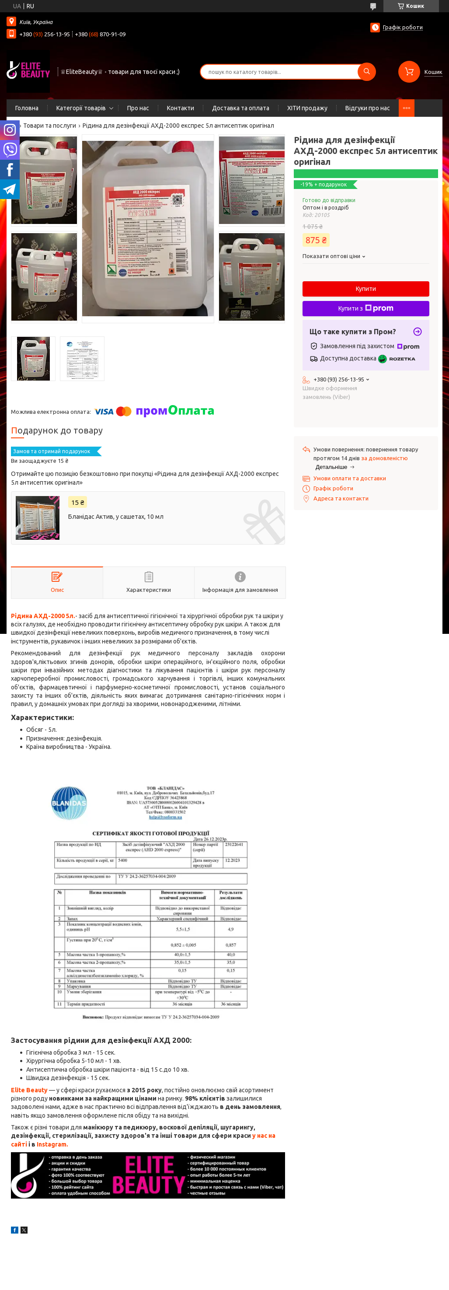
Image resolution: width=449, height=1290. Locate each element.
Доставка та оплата (240, 108)
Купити (366, 288)
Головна (26, 108)
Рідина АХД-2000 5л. (43, 615)
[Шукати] (367, 72)
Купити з (365, 308)
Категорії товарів (81, 108)
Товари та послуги (49, 125)
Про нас (138, 108)
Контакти (180, 108)
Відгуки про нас (367, 108)
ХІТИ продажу (307, 108)
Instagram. (52, 1144)
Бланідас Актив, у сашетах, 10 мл (116, 516)
